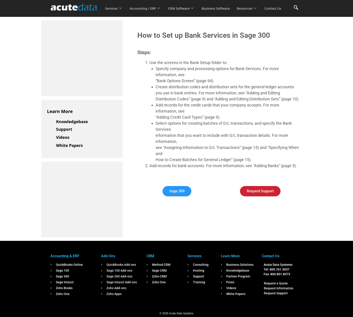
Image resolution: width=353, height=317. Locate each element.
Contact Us (114, 11)
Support (64, 129)
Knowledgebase (72, 121)
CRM (150, 256)
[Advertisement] (81, 57)
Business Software (219, 5)
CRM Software (183, 5)
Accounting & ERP (64, 256)
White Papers (69, 145)
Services (113, 5)
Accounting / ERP (145, 5)
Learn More (60, 111)
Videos (63, 137)
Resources (250, 5)
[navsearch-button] (296, 7)
